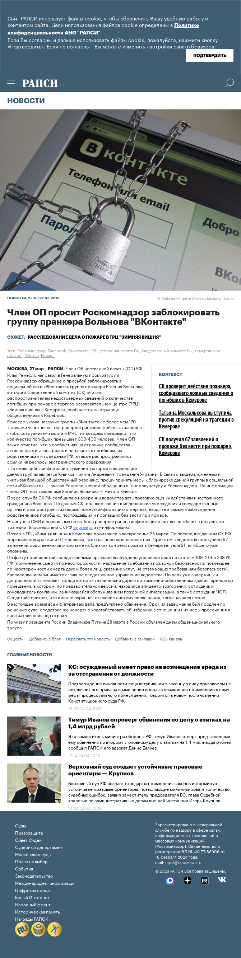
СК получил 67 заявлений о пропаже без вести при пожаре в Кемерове (195, 446)
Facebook (57, 350)
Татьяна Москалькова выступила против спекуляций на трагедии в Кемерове (196, 420)
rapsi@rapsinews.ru (183, 862)
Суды (20, 825)
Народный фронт (33, 904)
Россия (48, 355)
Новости (26, 101)
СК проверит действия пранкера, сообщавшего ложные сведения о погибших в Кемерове (196, 393)
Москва (31, 355)
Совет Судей (28, 839)
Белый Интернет (32, 896)
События (24, 868)
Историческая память (37, 911)
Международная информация (45, 882)
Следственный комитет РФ (166, 350)
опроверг (83, 526)
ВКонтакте (78, 350)
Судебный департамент (39, 846)
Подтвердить (209, 55)
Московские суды (33, 853)
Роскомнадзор (32, 350)
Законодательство (34, 875)
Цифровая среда (32, 889)
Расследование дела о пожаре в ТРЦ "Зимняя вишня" (94, 337)
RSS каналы (171, 638)
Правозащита (29, 832)
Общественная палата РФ (115, 350)
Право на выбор (31, 861)
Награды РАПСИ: (32, 918)
